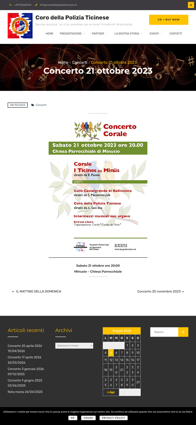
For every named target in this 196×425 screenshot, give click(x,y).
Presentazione (70, 34)
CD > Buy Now (168, 20)
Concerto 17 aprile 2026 (24, 358)
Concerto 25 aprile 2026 (25, 346)
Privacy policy (113, 418)
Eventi (154, 34)
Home (49, 34)
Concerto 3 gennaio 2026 (26, 369)
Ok (73, 418)
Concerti (41, 105)
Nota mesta (16, 392)
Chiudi (88, 418)
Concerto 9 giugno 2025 (25, 381)
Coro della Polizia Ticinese (72, 17)
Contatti (175, 34)
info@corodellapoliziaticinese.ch (58, 4)
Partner (98, 34)
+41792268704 (22, 4)
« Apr (111, 393)
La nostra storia (126, 34)
